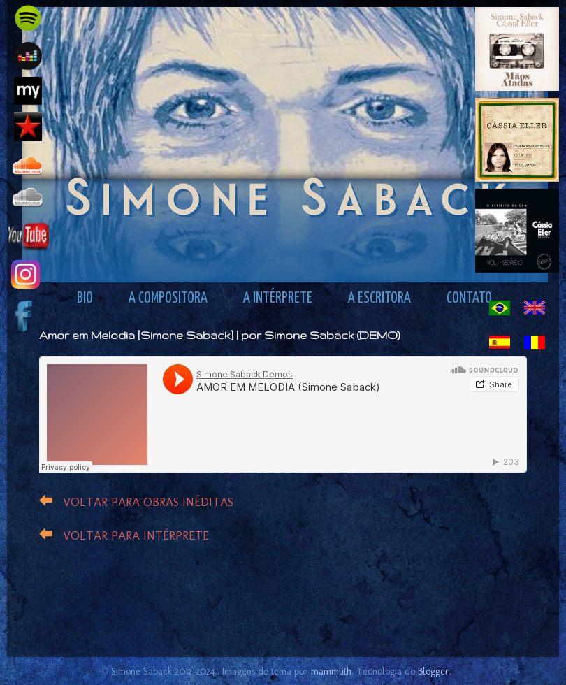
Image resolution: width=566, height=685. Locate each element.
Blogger (433, 671)
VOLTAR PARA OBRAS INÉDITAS (148, 502)
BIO (85, 298)
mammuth (331, 671)
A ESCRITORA (379, 298)
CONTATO (469, 298)
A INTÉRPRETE (277, 298)
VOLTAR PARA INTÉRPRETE (136, 535)
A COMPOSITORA (168, 298)
